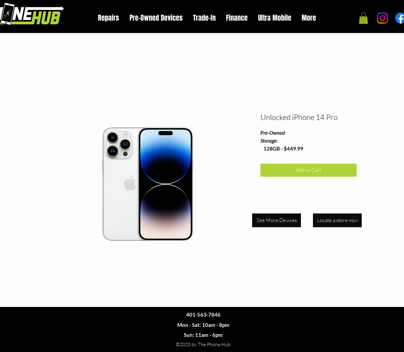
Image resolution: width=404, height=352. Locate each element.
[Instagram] (382, 18)
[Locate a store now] (337, 220)
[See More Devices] (276, 220)
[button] (363, 18)
